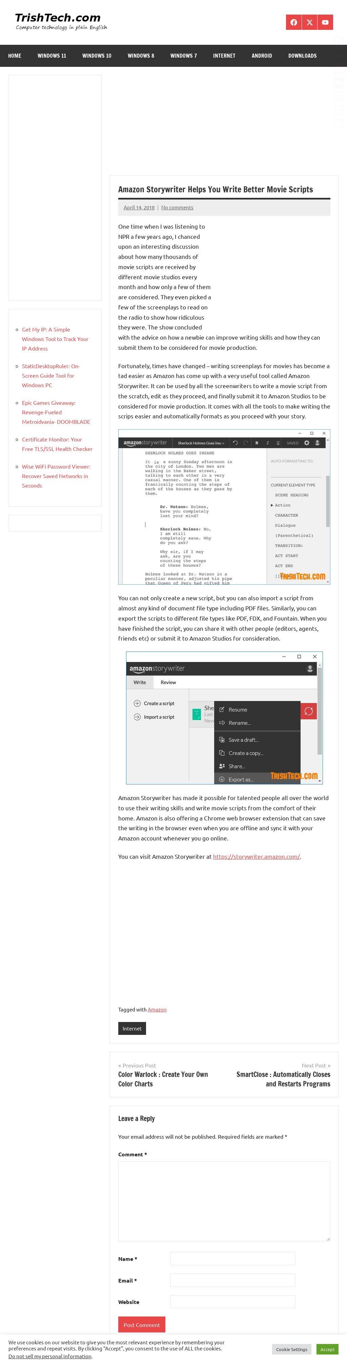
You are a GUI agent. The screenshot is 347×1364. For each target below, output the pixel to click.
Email (127, 1280)
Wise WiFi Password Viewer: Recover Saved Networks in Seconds (56, 476)
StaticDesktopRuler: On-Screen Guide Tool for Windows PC (51, 375)
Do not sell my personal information (49, 1356)
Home (14, 55)
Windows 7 (183, 55)
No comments (177, 207)
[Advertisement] (224, 125)
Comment (132, 1154)
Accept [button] (327, 1349)
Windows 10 (96, 55)
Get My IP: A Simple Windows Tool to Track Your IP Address (55, 339)
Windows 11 (52, 55)
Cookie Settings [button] (291, 1349)
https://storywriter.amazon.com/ (256, 856)
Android (262, 55)
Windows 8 (141, 55)
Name (127, 1259)
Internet (224, 55)
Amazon (157, 1009)
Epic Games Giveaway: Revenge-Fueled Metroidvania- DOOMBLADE (56, 412)
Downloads (302, 55)
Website (128, 1302)
